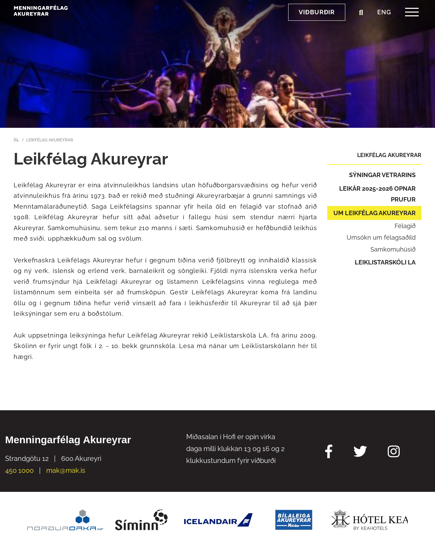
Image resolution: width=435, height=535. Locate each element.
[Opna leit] (361, 27)
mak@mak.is (65, 470)
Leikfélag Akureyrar (49, 140)
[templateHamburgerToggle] (412, 27)
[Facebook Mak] (329, 452)
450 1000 (19, 470)
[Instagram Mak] (393, 452)
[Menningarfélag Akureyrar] (60, 24)
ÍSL (16, 140)
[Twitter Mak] (360, 452)
